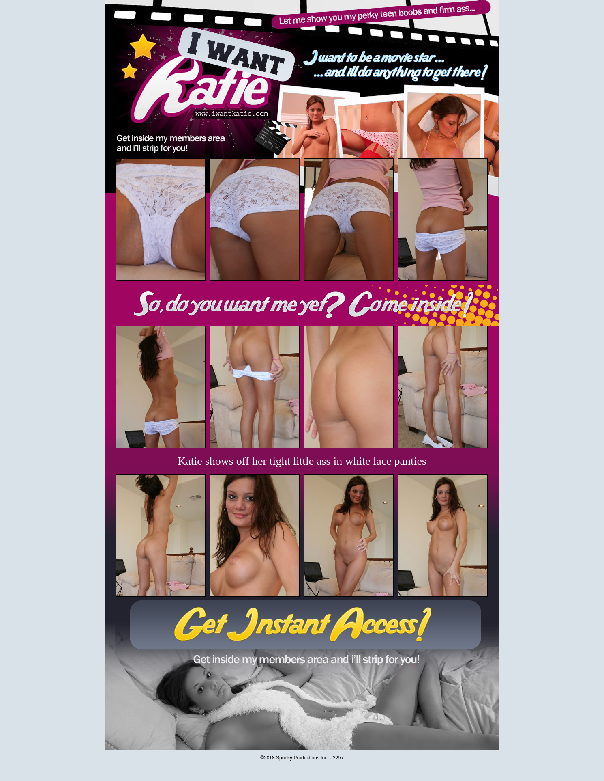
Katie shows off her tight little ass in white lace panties (302, 461)
